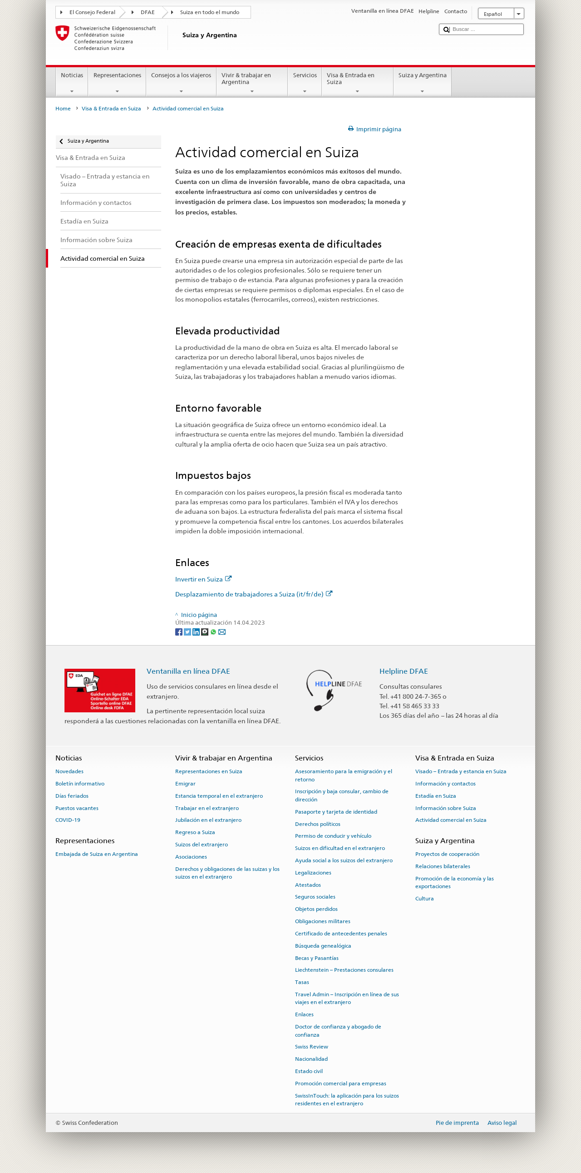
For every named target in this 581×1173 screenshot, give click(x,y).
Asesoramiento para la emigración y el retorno (343, 775)
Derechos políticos (317, 823)
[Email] (222, 631)
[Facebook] (179, 631)
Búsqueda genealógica (323, 946)
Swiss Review (311, 1047)
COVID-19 (67, 820)
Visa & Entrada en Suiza (357, 83)
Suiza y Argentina (423, 83)
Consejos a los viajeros (181, 83)
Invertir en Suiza (203, 579)
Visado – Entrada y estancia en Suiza (461, 771)
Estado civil (309, 1071)
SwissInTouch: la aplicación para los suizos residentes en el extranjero (347, 1099)
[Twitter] (188, 631)
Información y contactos (445, 783)
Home (63, 108)
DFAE (148, 12)
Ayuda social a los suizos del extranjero (344, 860)
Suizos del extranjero (201, 844)
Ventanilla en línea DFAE (188, 671)
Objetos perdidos (316, 909)
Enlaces (304, 1014)
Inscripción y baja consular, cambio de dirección (342, 795)
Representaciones (117, 83)
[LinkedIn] (196, 631)
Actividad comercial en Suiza (451, 820)
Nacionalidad (311, 1059)
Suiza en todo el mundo (209, 12)
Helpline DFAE (403, 671)
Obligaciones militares (322, 921)
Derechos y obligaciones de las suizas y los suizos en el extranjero (227, 873)
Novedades (69, 771)
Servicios (304, 83)
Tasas (302, 982)
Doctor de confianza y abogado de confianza (338, 1031)
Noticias (72, 83)
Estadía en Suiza (435, 796)
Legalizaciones (313, 873)
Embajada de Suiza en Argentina (96, 854)
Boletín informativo (79, 783)
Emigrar (185, 783)
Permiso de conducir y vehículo (333, 836)
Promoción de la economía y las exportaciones (454, 882)
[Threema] (205, 631)
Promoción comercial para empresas (340, 1083)
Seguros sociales (315, 897)
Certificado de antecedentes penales (341, 933)
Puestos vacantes (76, 808)
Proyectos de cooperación (447, 854)
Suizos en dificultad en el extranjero (340, 848)
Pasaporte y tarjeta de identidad (336, 812)
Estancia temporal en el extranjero (219, 796)
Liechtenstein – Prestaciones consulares (344, 970)
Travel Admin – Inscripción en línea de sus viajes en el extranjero (347, 998)
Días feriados (72, 796)
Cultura (424, 898)
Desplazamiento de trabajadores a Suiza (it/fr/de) (254, 594)
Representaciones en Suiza (208, 771)
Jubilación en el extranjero (208, 820)
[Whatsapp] (214, 631)
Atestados (308, 884)
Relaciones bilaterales (442, 866)
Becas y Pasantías (317, 957)
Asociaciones (191, 857)
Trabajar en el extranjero (207, 808)
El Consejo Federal (92, 12)
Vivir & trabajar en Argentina (252, 83)
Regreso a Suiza (195, 832)
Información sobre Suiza (445, 808)
